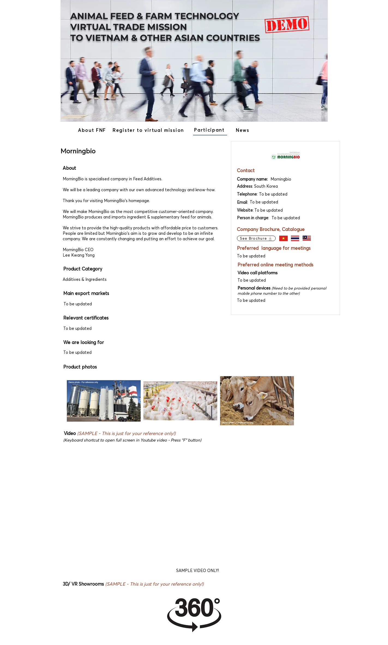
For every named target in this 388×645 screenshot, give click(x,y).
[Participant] (210, 129)
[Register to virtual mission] (149, 129)
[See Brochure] (256, 238)
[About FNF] (92, 129)
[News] (243, 129)
